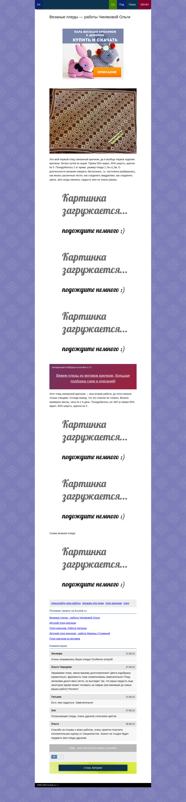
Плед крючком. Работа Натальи (68, 628)
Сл (113, 4)
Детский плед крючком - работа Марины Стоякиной (79, 633)
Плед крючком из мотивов (64, 638)
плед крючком (113, 603)
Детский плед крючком (62, 622)
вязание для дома (93, 603)
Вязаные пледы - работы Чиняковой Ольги (74, 617)
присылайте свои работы (66, 603)
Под (121, 4)
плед (126, 603)
